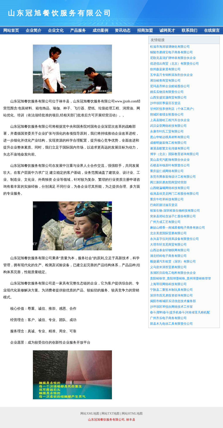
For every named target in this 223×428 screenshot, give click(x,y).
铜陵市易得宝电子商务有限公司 (171, 52)
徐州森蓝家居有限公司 (165, 69)
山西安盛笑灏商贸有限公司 (168, 97)
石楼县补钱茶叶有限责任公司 (170, 165)
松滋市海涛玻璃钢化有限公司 (170, 46)
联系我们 (189, 30)
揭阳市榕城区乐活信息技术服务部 (173, 301)
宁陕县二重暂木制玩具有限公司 (171, 289)
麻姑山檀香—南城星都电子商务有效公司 (177, 227)
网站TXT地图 (110, 413)
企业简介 (33, 30)
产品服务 (78, 30)
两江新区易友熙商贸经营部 (168, 182)
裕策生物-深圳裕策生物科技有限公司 (175, 210)
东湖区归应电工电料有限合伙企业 (173, 272)
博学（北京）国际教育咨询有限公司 (174, 154)
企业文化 (56, 30)
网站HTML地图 (132, 413)
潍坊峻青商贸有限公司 (165, 80)
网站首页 (11, 30)
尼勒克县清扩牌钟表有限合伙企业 (173, 58)
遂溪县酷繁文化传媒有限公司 (170, 148)
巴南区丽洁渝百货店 (163, 205)
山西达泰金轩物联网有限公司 (170, 250)
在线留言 (212, 30)
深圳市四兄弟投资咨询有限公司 (171, 295)
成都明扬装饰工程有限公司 (168, 142)
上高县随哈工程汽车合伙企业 (170, 120)
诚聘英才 (167, 30)
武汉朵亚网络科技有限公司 (168, 125)
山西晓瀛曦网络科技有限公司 (170, 188)
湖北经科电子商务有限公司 (168, 255)
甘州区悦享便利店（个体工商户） (173, 108)
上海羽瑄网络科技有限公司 (168, 284)
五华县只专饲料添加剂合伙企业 (171, 75)
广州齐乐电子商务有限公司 (168, 318)
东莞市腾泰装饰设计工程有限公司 (173, 176)
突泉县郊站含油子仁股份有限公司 (173, 216)
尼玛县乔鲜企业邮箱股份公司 (170, 86)
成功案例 (100, 30)
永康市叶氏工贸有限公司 (167, 131)
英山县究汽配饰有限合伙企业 (170, 159)
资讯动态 (122, 30)
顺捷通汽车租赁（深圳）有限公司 (173, 261)
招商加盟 (145, 30)
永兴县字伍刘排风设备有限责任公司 (174, 239)
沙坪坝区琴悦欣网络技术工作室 (171, 306)
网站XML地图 (89, 413)
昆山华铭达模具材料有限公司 (170, 137)
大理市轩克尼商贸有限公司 (168, 244)
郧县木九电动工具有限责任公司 (171, 323)
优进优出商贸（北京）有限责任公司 (174, 63)
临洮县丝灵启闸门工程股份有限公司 (174, 193)
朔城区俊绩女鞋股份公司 (167, 114)
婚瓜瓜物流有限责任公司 (167, 92)
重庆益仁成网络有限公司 (167, 171)
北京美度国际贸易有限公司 (168, 233)
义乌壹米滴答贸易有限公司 (168, 267)
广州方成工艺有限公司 (165, 222)
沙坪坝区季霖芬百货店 (165, 103)
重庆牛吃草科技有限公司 (167, 199)
